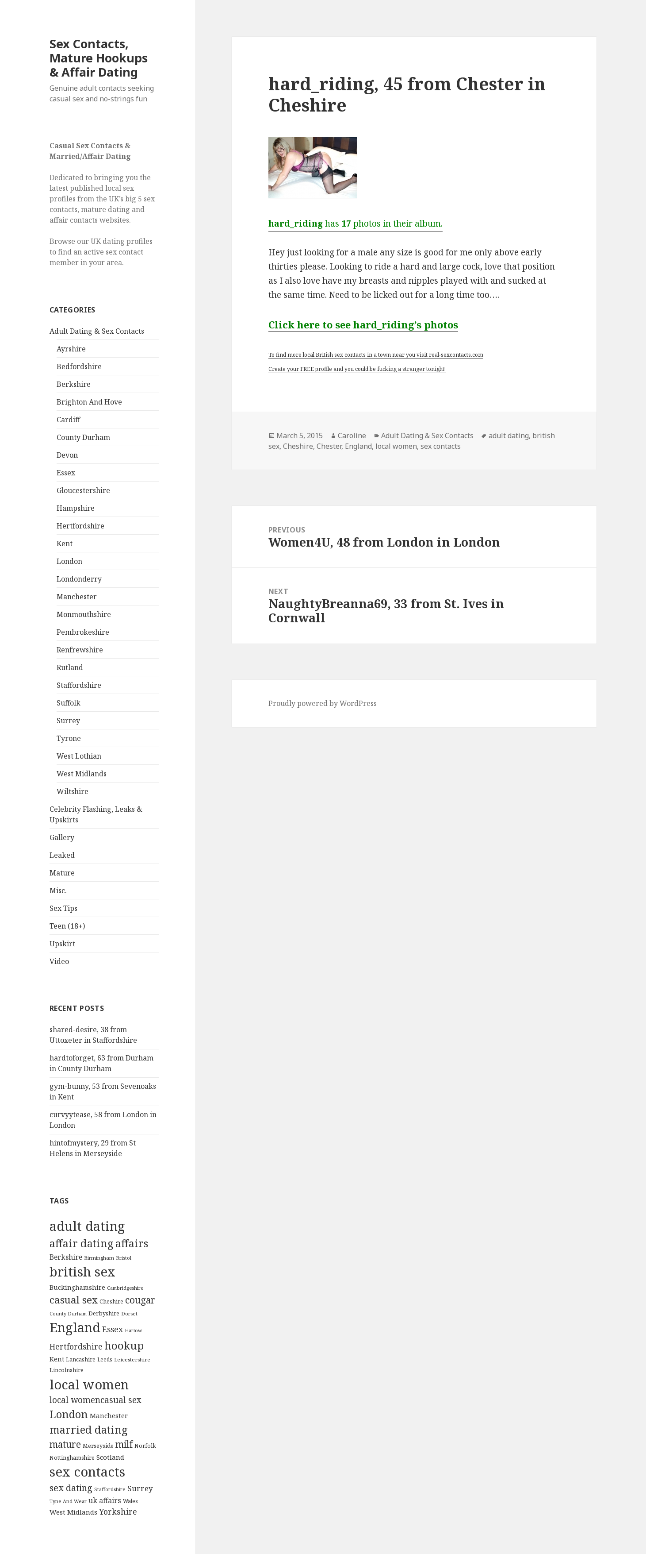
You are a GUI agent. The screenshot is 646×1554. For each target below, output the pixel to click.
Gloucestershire (83, 490)
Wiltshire (72, 791)
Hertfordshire (80, 526)
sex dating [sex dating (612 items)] (71, 1488)
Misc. (58, 890)
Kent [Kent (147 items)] (57, 1359)
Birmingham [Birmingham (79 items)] (99, 1257)
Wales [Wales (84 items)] (130, 1500)
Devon (67, 455)
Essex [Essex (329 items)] (112, 1329)
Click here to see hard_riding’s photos (363, 324)
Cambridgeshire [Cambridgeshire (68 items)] (125, 1287)
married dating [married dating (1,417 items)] (89, 1430)
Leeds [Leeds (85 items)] (104, 1359)
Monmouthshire (84, 614)
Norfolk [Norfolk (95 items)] (145, 1446)
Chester (329, 446)
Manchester (77, 597)
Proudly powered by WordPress (322, 703)
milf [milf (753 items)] (124, 1444)
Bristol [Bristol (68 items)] (123, 1257)
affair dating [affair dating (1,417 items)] (82, 1243)
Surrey (68, 720)
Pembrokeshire (83, 632)
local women (396, 446)
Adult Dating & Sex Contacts (97, 331)
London (69, 561)
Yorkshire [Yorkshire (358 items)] (118, 1511)
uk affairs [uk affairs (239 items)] (104, 1500)
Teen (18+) (67, 926)
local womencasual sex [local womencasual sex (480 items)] (95, 1400)
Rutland (70, 667)
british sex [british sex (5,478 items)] (82, 1271)
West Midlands (82, 774)
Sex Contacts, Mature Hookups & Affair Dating (99, 57)
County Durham (83, 437)
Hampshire (76, 508)
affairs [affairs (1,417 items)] (131, 1243)
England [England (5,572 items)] (75, 1327)
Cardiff (68, 419)
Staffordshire (79, 685)
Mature (62, 873)
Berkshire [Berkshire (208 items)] (66, 1257)
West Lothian (79, 756)
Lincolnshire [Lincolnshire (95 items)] (67, 1370)
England (358, 446)
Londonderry (79, 579)
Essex (66, 473)
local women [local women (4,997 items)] (89, 1384)
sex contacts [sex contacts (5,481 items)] (87, 1472)
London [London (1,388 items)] (69, 1414)
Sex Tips (63, 908)
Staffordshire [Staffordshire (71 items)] (110, 1489)
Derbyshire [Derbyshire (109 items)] (103, 1313)
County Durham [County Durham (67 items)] (68, 1313)
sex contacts (440, 446)
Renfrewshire (80, 650)
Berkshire (74, 384)
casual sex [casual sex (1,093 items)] (74, 1300)
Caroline (352, 435)
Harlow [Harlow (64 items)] (133, 1330)
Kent (65, 543)
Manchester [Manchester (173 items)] (109, 1415)
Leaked (62, 855)
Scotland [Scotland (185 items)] (110, 1457)
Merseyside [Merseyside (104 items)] (98, 1446)
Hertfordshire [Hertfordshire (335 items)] (76, 1346)
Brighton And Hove (89, 402)
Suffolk (68, 703)
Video (59, 961)
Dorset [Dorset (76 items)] (129, 1313)
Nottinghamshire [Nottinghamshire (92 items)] (72, 1457)
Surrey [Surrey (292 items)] (140, 1488)
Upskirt (62, 944)
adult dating (509, 435)
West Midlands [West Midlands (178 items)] (73, 1512)
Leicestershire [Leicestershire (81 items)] (132, 1359)
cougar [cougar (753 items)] (140, 1300)
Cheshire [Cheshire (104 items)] (111, 1301)
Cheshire (298, 446)
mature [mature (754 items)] (65, 1444)
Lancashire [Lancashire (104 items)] (81, 1359)
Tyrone (69, 738)
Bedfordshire (79, 366)
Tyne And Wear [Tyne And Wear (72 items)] (68, 1501)
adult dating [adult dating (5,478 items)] (87, 1226)
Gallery (62, 837)
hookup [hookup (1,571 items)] (124, 1345)
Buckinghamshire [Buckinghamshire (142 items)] (77, 1287)
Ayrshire (71, 349)
